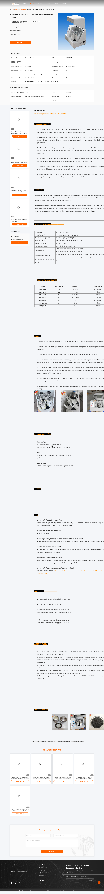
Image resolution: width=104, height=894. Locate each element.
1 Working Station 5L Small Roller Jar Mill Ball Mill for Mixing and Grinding (20, 809)
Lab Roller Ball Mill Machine (63, 741)
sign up (90, 879)
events (57, 3)
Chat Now (20, 42)
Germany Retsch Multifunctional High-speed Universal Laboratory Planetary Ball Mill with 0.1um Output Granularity (19, 133)
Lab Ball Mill (23, 9)
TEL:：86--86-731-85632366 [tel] (18, 868)
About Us (40, 3)
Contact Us (49, 3)
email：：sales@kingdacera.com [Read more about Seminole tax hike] (19, 871)
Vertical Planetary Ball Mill (77, 741)
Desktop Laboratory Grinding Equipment (46, 741)
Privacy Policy (20, 889)
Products (32, 3)
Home (24, 3)
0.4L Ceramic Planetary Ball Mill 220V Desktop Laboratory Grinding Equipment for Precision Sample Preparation (19, 163)
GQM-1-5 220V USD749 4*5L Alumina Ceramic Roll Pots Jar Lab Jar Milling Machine (84, 777)
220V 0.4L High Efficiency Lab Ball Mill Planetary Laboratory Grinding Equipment (20, 777)
